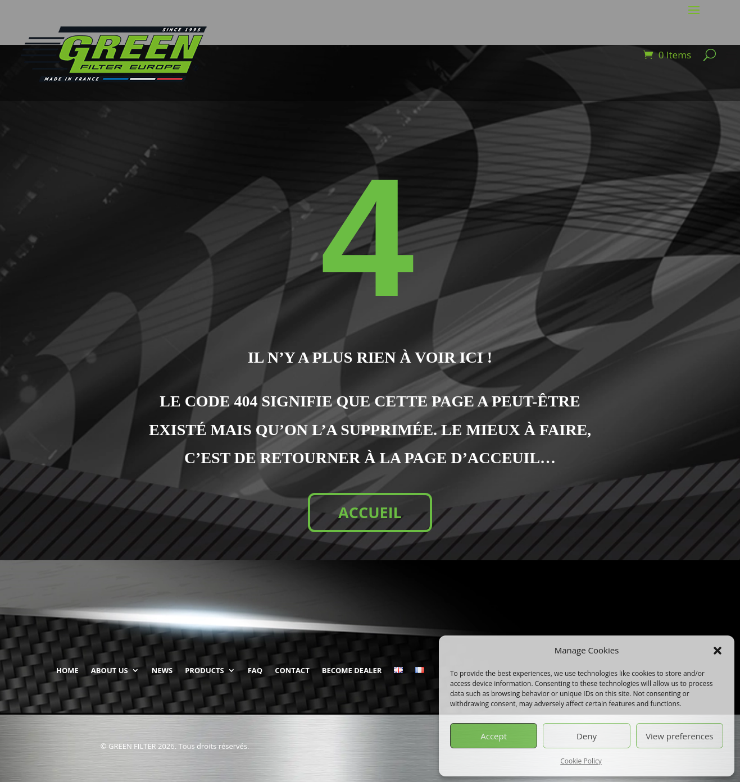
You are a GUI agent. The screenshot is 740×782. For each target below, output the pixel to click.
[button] (717, 650)
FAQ (255, 670)
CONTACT (292, 670)
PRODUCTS (204, 670)
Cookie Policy (580, 761)
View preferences (679, 736)
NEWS (162, 670)
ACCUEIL (370, 512)
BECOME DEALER (352, 670)
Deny (586, 736)
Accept (493, 736)
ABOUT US (109, 670)
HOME (67, 670)
